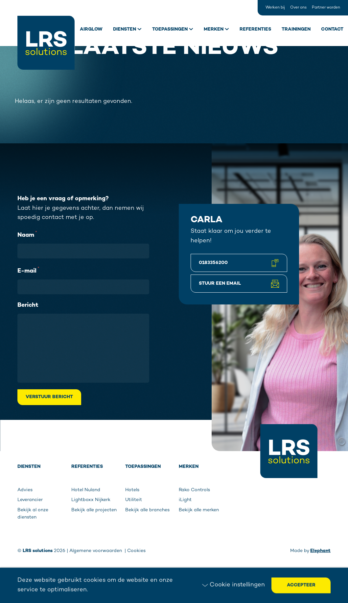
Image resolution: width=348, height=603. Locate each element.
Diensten (124, 29)
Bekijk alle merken (199, 510)
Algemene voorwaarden (96, 550)
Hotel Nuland (85, 490)
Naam (27, 234)
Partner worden (326, 8)
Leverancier (30, 499)
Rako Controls (194, 490)
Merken (213, 29)
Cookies (136, 550)
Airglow (91, 29)
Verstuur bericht (49, 397)
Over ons (298, 8)
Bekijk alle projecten (94, 510)
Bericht (27, 305)
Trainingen (296, 29)
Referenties (255, 29)
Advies (25, 490)
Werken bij (275, 8)
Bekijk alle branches (147, 510)
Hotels (132, 490)
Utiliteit (133, 499)
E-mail (28, 270)
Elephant (320, 550)
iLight (185, 499)
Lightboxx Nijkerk (90, 499)
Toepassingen (170, 29)
